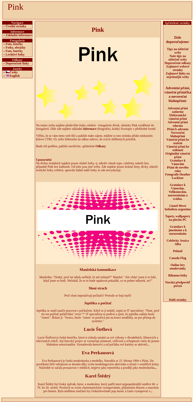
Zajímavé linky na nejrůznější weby (178, 75)
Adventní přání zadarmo (178, 110)
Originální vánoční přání (177, 155)
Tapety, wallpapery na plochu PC (177, 218)
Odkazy (100, 146)
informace (89, 128)
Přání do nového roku (178, 169)
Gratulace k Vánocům (177, 162)
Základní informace (19, 35)
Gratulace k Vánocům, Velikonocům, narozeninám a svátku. (177, 191)
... (148, 344)
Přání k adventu (177, 129)
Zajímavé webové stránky (177, 68)
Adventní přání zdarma (178, 124)
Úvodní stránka (16, 26)
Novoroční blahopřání (177, 134)
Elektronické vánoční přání (178, 117)
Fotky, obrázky (16, 47)
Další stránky (177, 299)
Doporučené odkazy (178, 63)
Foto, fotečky (14, 44)
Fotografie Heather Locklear (177, 176)
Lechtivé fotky (15, 54)
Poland (177, 251)
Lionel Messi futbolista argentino (178, 207)
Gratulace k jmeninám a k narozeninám (178, 230)
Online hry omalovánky (178, 266)
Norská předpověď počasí (177, 284)
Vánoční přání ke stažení (177, 141)
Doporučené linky (17, 63)
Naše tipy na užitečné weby (177, 57)
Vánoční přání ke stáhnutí (177, 148)
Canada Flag (177, 258)
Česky (14, 72)
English (15, 75)
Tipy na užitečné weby (178, 50)
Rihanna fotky (177, 275)
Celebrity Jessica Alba (178, 242)
